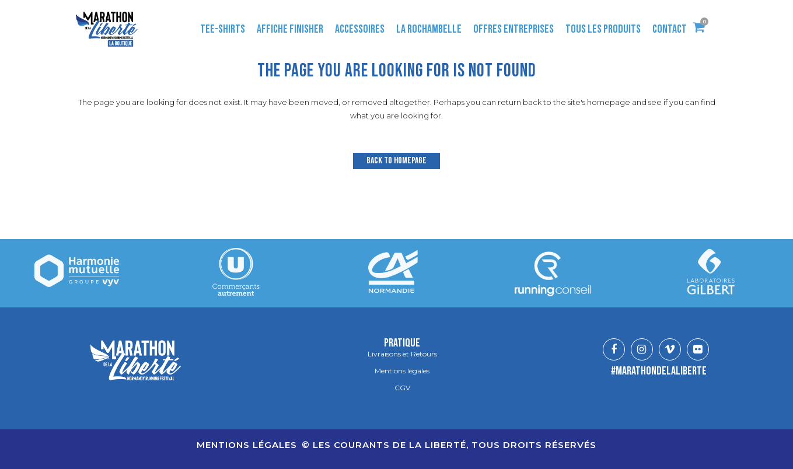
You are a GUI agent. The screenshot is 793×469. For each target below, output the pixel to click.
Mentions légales (402, 371)
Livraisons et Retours (402, 354)
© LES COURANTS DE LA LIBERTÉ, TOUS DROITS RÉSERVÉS (449, 444)
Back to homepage (396, 160)
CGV (402, 387)
